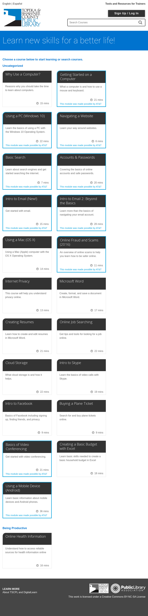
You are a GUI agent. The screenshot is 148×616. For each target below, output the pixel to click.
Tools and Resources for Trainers (125, 3)
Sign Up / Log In (126, 13)
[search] (141, 22)
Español (17, 3)
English (7, 3)
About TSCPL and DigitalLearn (20, 592)
